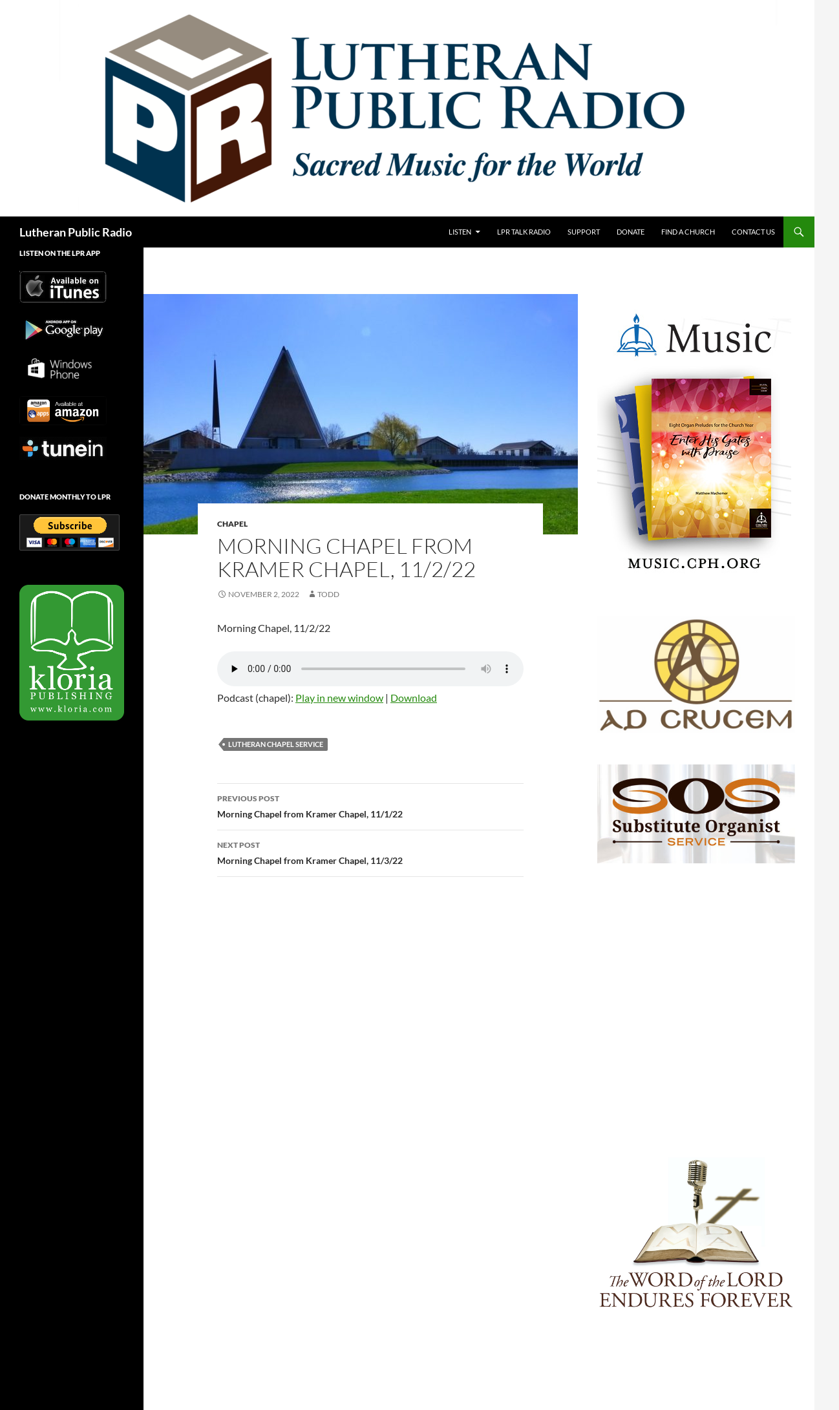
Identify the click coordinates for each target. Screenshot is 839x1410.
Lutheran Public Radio (75, 232)
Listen (460, 231)
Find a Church (688, 231)
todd (328, 594)
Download (413, 697)
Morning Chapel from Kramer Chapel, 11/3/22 (370, 851)
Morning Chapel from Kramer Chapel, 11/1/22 (370, 805)
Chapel (232, 524)
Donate (630, 231)
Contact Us (753, 231)
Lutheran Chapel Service (275, 744)
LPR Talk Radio (524, 231)
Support (584, 231)
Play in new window (339, 697)
